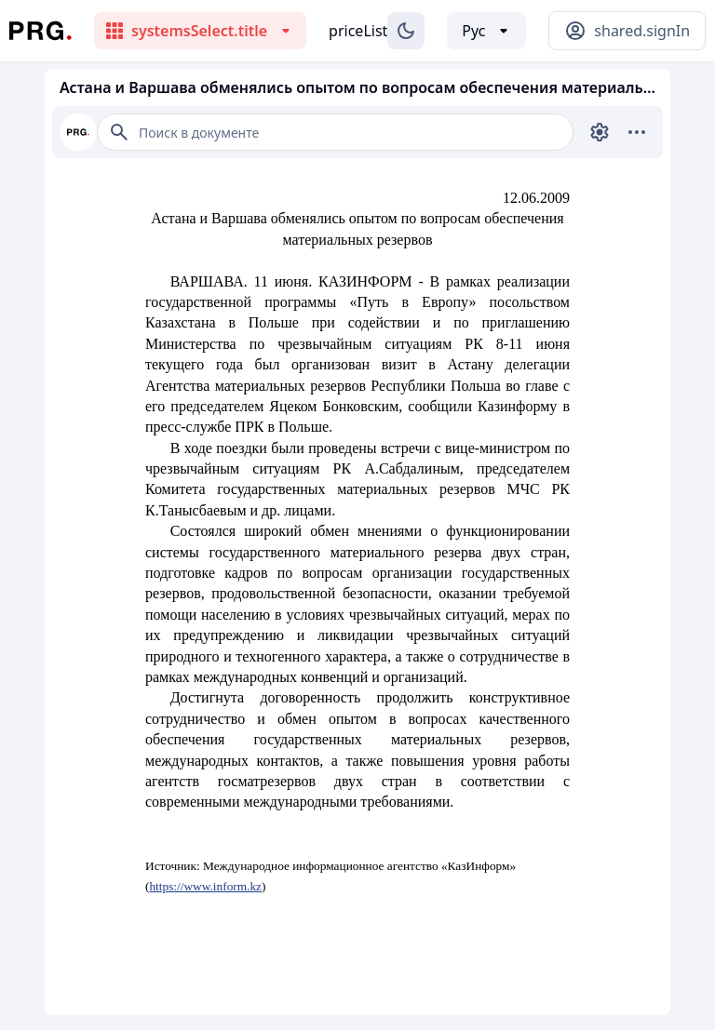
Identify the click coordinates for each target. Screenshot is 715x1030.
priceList (358, 30)
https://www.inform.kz (205, 886)
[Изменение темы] (406, 30)
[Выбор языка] (486, 30)
